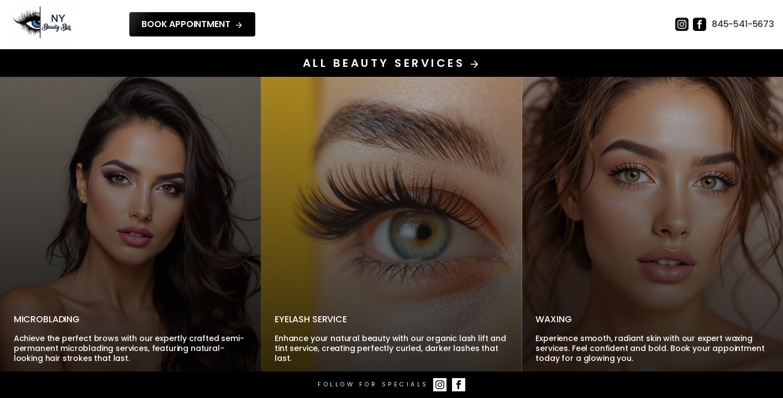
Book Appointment (192, 24)
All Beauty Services (391, 63)
